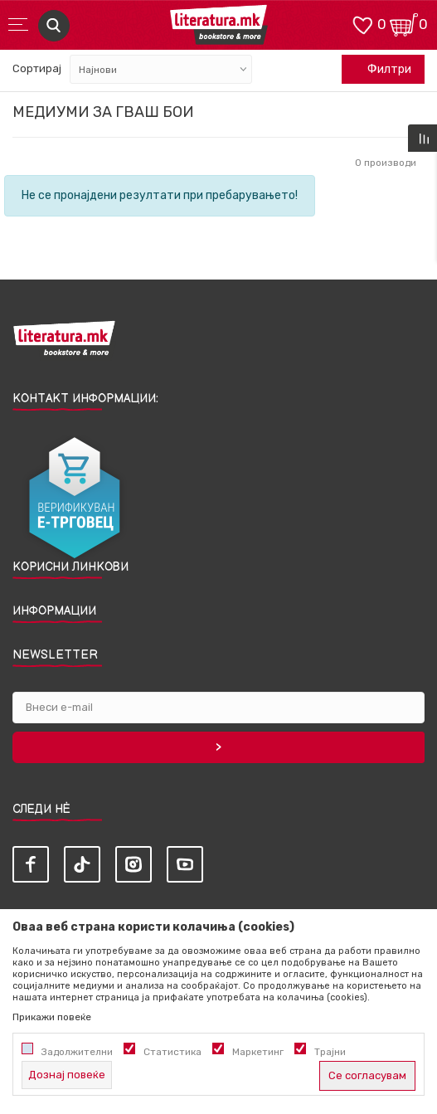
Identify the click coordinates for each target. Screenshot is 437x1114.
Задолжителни (77, 1052)
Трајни (330, 1052)
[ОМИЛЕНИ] (362, 23)
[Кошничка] (403, 23)
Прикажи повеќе (51, 1017)
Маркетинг (258, 1052)
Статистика (172, 1052)
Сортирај (36, 68)
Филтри (380, 69)
